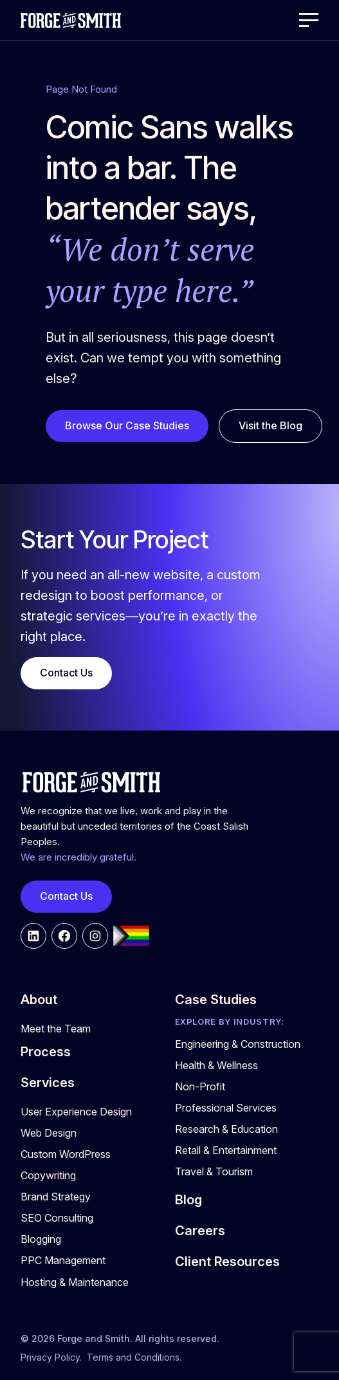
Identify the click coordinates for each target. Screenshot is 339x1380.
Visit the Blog (270, 425)
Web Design (49, 1132)
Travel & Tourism (214, 1171)
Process (46, 1051)
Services (48, 1082)
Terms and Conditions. (134, 1357)
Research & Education (226, 1129)
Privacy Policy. (51, 1357)
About (39, 999)
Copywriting (48, 1175)
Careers (200, 1230)
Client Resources (227, 1261)
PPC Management (63, 1260)
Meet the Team (56, 1028)
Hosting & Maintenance (75, 1282)
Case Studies (216, 999)
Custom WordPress (66, 1154)
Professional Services (226, 1107)
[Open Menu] (308, 20)
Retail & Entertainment (226, 1150)
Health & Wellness (216, 1065)
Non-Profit (200, 1086)
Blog (188, 1200)
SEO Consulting (57, 1217)
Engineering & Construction (237, 1044)
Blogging (41, 1239)
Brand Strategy (56, 1196)
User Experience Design (76, 1111)
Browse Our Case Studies (127, 425)
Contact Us (66, 672)
